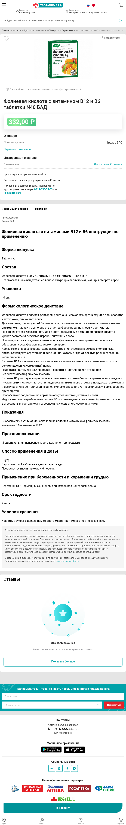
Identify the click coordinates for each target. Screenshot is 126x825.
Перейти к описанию (17, 149)
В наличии (41, 208)
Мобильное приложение (63, 743)
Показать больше (63, 661)
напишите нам (12, 192)
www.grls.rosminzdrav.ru (67, 561)
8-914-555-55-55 (43, 189)
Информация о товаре (15, 208)
